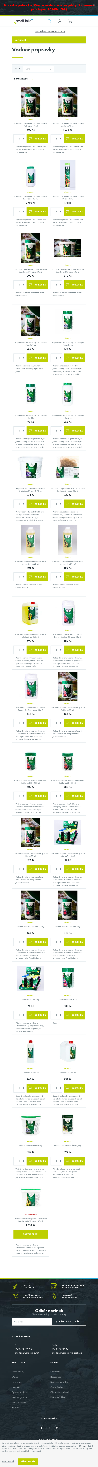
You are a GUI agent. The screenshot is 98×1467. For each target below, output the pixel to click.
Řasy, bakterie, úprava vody (53, 31)
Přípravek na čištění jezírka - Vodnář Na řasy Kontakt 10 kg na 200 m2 (30, 1219)
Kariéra (15, 1407)
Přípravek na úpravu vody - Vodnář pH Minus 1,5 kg (67, 343)
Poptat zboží (30, 1234)
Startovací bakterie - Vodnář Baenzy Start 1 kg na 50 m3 (30, 854)
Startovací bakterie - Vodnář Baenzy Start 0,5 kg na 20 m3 (68, 708)
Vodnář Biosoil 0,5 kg (68, 999)
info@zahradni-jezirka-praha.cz (67, 1353)
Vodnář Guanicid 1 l (30, 1072)
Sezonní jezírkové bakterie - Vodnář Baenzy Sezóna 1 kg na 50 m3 (30, 708)
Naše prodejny (19, 1402)
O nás (15, 1377)
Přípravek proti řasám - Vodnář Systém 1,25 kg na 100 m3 (30, 197)
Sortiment (49, 40)
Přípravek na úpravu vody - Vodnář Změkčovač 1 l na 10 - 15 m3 (30, 489)
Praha (54, 1345)
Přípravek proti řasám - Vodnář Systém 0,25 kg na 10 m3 (30, 124)
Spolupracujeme (20, 1392)
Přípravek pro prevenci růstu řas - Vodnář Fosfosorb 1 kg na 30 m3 (68, 489)
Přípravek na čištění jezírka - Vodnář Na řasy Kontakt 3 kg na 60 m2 (67, 270)
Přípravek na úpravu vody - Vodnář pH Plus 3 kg (67, 416)
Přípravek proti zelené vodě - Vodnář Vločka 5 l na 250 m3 (30, 635)
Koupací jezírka (19, 1397)
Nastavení (8, 1461)
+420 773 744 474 (60, 1349)
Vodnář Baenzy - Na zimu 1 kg (67, 926)
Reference (17, 1382)
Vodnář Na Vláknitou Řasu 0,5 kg (67, 1145)
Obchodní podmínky (60, 1392)
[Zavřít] (94, 5)
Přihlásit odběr (71, 1321)
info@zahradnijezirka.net (27, 1353)
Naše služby (18, 1371)
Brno (17, 1345)
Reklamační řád (58, 1397)
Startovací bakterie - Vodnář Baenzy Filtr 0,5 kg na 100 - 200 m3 (30, 781)
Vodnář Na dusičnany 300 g (30, 1145)
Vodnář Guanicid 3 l (68, 1072)
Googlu (83, 1446)
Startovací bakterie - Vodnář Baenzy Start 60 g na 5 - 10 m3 (68, 854)
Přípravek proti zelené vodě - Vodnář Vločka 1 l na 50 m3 (67, 562)
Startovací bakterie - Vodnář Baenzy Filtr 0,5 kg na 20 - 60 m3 (67, 781)
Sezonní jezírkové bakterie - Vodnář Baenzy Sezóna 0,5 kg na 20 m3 (67, 635)
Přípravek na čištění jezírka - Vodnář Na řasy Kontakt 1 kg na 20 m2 (30, 270)
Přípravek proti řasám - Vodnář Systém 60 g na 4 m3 (67, 197)
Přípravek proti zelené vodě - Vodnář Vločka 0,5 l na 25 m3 (30, 562)
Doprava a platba (59, 1382)
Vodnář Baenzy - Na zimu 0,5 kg (30, 926)
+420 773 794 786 (24, 1349)
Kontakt (16, 1387)
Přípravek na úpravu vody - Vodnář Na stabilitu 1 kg (30, 343)
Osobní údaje (57, 1387)
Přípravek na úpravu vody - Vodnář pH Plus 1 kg (30, 416)
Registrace (55, 1377)
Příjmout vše (28, 1461)
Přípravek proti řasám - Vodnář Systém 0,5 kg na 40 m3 (67, 124)
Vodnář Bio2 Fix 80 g (30, 999)
